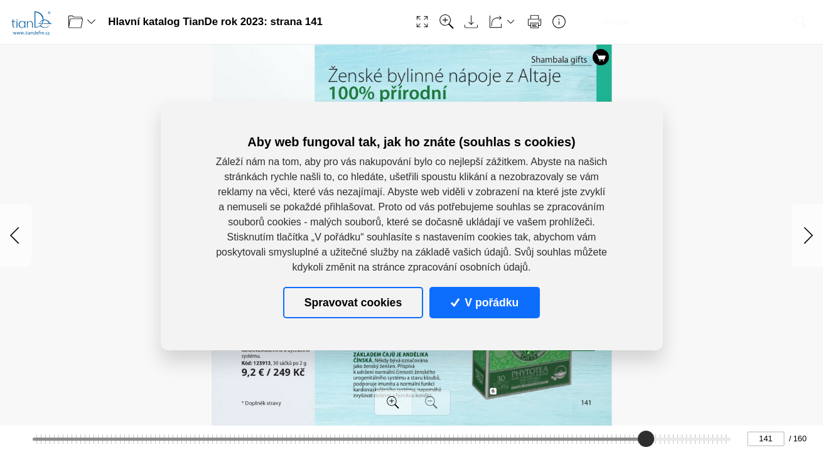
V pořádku (485, 302)
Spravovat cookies (353, 302)
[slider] (646, 439)
